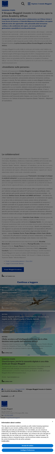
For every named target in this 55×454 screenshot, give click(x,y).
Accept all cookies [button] (27, 445)
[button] (52, 421)
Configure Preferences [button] (27, 450)
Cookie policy (5, 441)
